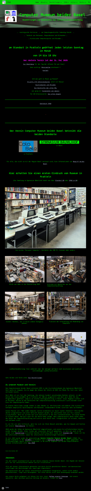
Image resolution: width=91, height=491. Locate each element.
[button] (89, 2)
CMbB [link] (65, 2)
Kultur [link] (73, 2)
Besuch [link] (43, 2)
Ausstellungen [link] (55, 2)
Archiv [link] (82, 2)
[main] (52, 16)
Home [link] (37, 2)
